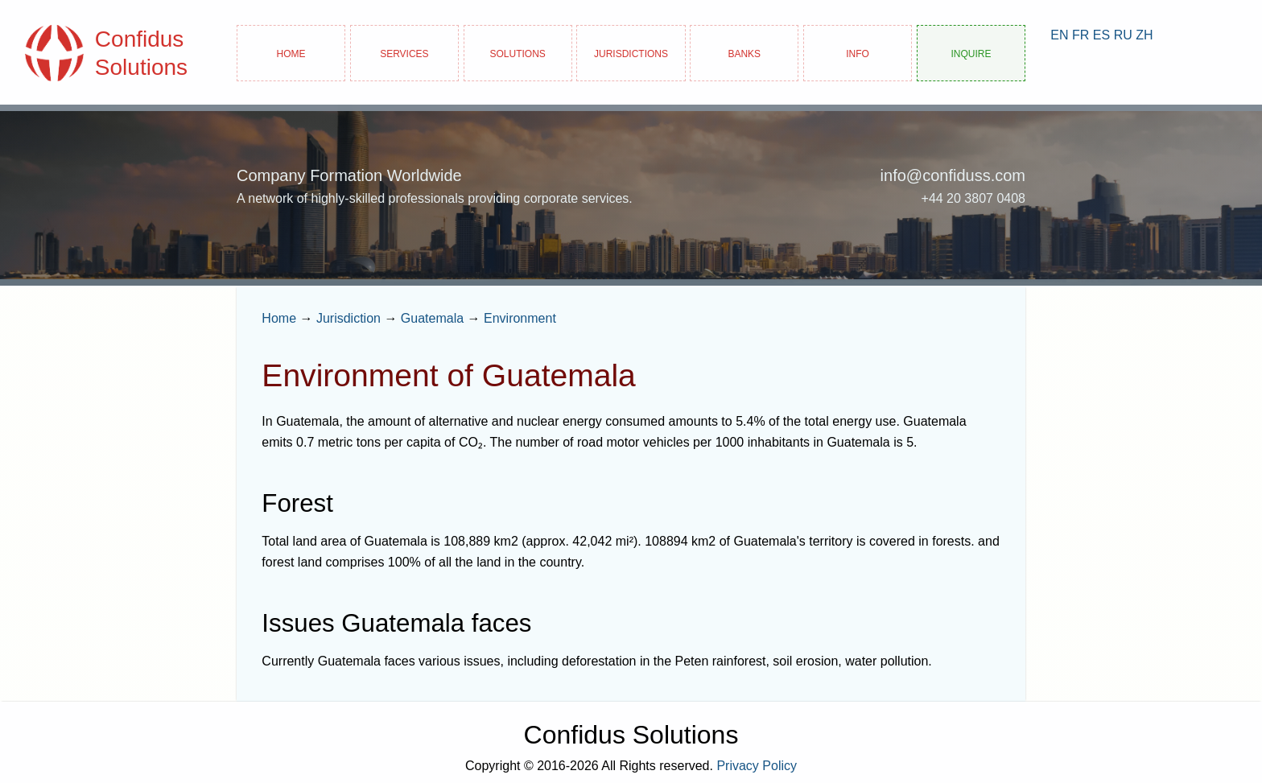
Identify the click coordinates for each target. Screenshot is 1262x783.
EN (1059, 35)
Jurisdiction (348, 318)
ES (1101, 35)
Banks (744, 52)
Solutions (518, 52)
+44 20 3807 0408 (973, 198)
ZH (1144, 35)
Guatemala (432, 318)
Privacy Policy (756, 766)
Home (291, 52)
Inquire (971, 52)
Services (404, 52)
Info (857, 52)
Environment (520, 318)
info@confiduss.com (953, 175)
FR (1080, 35)
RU (1123, 35)
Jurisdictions (631, 52)
